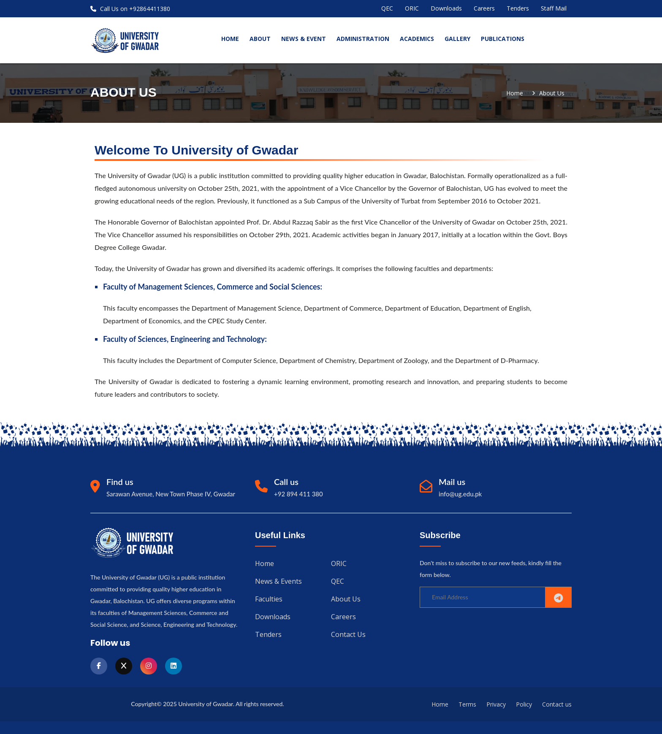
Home (514, 93)
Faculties (268, 599)
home (230, 39)
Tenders (518, 8)
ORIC (412, 8)
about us (551, 93)
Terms (467, 704)
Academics (417, 39)
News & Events (278, 581)
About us (346, 599)
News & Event (303, 39)
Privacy (496, 704)
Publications (502, 39)
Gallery (457, 39)
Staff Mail (554, 8)
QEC (387, 8)
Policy (524, 704)
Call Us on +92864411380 (130, 9)
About (260, 39)
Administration (362, 39)
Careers (484, 8)
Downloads (446, 8)
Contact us (348, 634)
